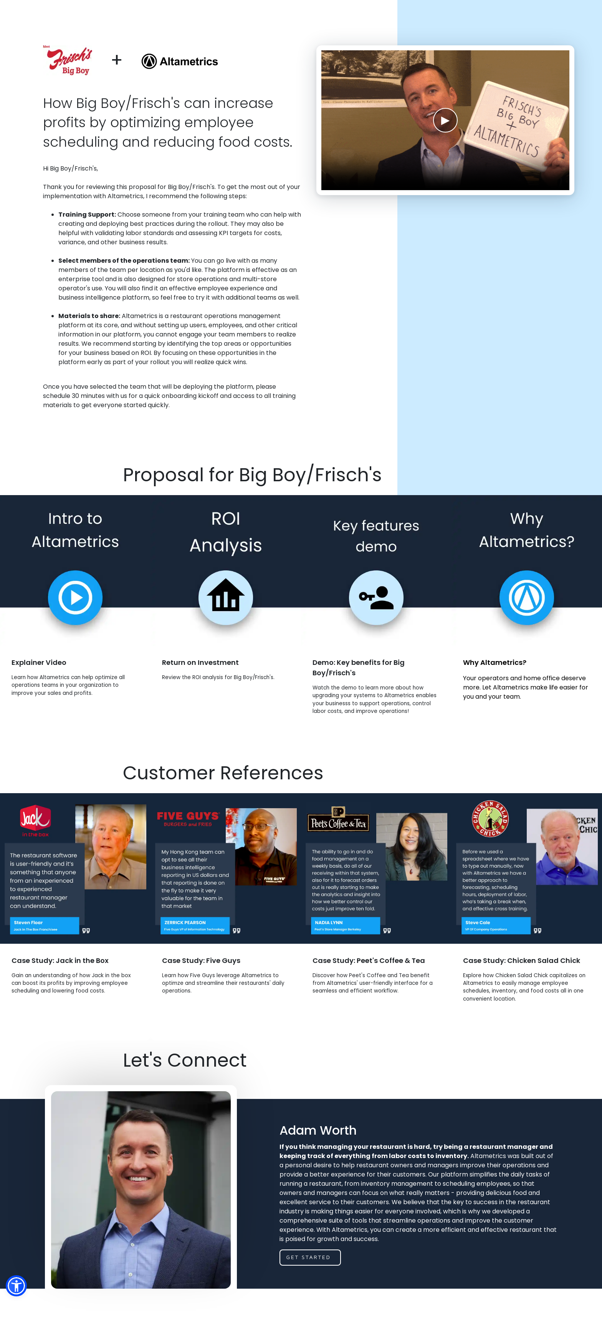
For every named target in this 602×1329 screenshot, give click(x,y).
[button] (16, 1285)
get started (308, 1290)
